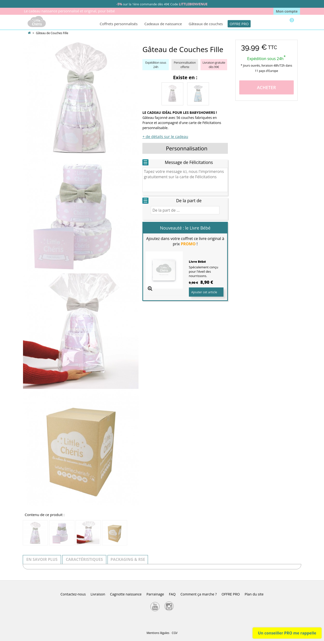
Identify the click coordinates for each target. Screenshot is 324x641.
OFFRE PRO (239, 23)
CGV (174, 633)
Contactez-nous (73, 594)
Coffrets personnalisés (119, 23)
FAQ (172, 594)
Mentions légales (158, 633)
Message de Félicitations (189, 162)
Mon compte (287, 11)
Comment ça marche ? (198, 594)
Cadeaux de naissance (163, 23)
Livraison (98, 594)
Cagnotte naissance (125, 594)
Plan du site (254, 594)
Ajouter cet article (204, 292)
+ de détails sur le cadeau (165, 136)
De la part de (188, 200)
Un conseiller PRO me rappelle (287, 633)
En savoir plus (42, 559)
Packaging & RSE (127, 559)
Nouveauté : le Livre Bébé (185, 228)
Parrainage (155, 594)
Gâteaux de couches (206, 23)
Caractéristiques (84, 559)
